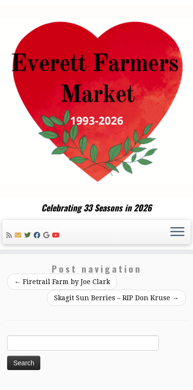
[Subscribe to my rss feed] (10, 235)
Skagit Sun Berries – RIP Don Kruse (116, 298)
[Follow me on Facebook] (38, 235)
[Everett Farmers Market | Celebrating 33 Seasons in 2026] (96, 101)
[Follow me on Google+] (47, 235)
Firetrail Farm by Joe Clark (62, 281)
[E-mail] (19, 235)
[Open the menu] (177, 232)
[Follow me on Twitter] (29, 235)
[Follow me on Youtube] (57, 235)
